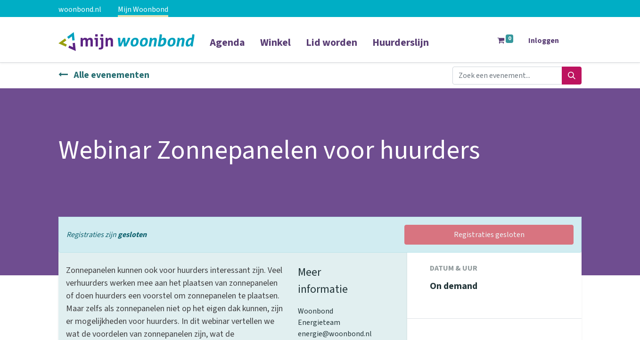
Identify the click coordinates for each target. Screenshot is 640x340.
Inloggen (543, 40)
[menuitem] (227, 48)
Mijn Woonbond (143, 9)
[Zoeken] (572, 76)
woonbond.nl (79, 9)
